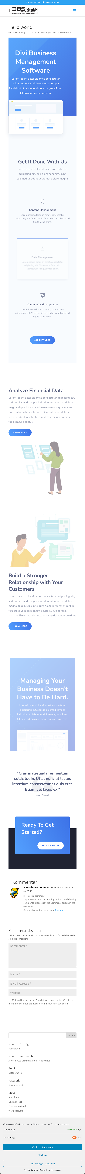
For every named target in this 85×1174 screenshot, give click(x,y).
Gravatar (59, 910)
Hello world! (14, 1048)
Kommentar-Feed (17, 1106)
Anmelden (13, 1097)
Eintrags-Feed (15, 1101)
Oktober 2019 (15, 1072)
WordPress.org (15, 1110)
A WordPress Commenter (38, 887)
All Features (42, 340)
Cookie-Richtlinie (31, 1170)
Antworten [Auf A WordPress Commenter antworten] (66, 917)
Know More (20, 432)
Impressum (56, 1170)
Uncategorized (48, 32)
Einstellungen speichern (42, 1163)
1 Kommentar (65, 32)
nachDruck (18, 32)
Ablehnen (42, 1155)
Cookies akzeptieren (42, 1147)
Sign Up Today (50, 845)
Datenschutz (45, 1170)
